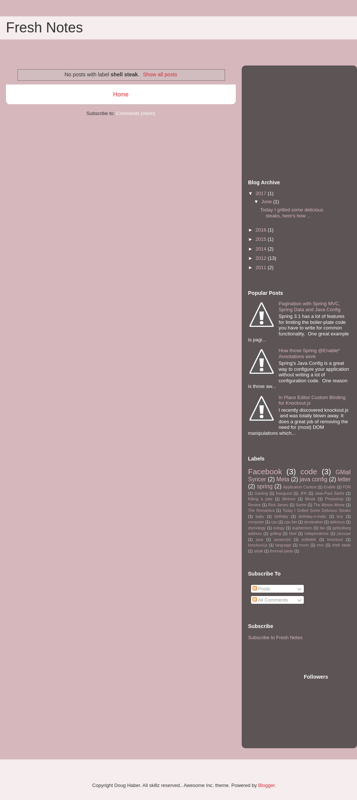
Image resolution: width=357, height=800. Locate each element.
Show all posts (160, 74)
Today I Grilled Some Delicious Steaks (317, 511)
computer (256, 522)
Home (121, 94)
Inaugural (284, 493)
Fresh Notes (44, 27)
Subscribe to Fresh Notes (275, 637)
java (259, 540)
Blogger (266, 785)
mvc (320, 545)
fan (322, 528)
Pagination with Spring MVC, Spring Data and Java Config (309, 306)
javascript (282, 540)
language (283, 545)
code (308, 471)
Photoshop (334, 499)
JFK (303, 493)
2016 (261, 230)
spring (265, 486)
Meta (282, 479)
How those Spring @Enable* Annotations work (309, 353)
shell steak (341, 545)
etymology (257, 528)
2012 (261, 258)
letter (344, 479)
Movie (310, 499)
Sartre (301, 505)
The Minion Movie (328, 505)
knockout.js (257, 545)
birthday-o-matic (313, 516)
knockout (335, 540)
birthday (281, 516)
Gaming (261, 493)
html (292, 534)
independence (317, 534)
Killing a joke (260, 499)
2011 (261, 267)
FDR (347, 487)
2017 (261, 193)
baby (259, 516)
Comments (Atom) (135, 113)
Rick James (278, 505)
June (267, 201)
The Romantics (261, 511)
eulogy (279, 528)
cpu (274, 522)
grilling (275, 534)
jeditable (309, 540)
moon (304, 545)
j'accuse (344, 534)
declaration (313, 522)
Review (254, 505)
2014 (261, 249)
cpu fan (290, 522)
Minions (289, 499)
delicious (337, 522)
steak (258, 551)
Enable (329, 487)
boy (340, 516)
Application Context (299, 487)
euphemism (302, 528)
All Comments (270, 600)
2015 (261, 239)
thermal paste (281, 551)
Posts (261, 589)
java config (314, 479)
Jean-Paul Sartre (329, 493)
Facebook (265, 471)
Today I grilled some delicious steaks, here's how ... (291, 213)
